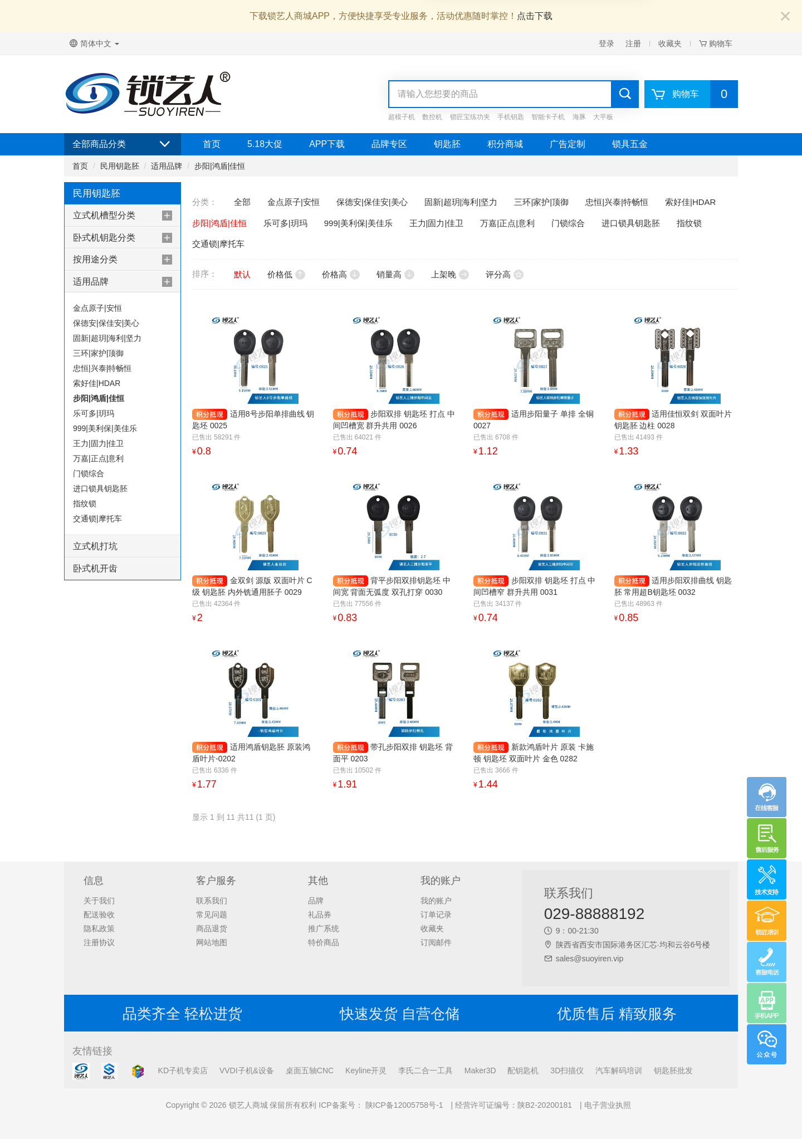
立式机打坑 (95, 546)
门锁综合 (88, 473)
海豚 (579, 117)
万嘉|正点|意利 (98, 458)
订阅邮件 (436, 942)
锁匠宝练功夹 (470, 117)
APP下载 (327, 144)
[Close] (785, 17)
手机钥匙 (510, 117)
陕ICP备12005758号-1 (403, 1105)
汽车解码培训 (618, 1070)
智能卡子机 (548, 117)
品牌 (316, 900)
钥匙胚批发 (673, 1070)
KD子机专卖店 (183, 1070)
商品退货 (211, 928)
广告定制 (567, 144)
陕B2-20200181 (544, 1105)
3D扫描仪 (567, 1070)
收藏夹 (670, 43)
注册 (633, 43)
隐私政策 (99, 928)
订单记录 (436, 914)
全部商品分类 (122, 144)
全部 (242, 202)
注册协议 (99, 942)
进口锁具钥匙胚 (100, 488)
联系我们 (211, 900)
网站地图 (211, 942)
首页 (212, 144)
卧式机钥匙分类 (104, 237)
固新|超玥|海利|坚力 (107, 338)
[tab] (122, 215)
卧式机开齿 (95, 568)
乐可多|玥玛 (93, 413)
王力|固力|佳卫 (98, 443)
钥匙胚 (447, 144)
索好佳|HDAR (96, 383)
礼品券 (319, 914)
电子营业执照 (607, 1105)
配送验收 (99, 914)
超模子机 (401, 117)
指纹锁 (84, 503)
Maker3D (480, 1070)
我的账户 (436, 900)
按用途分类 (95, 259)
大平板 (603, 117)
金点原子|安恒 (97, 308)
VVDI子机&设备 (246, 1070)
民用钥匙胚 (119, 166)
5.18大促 (264, 144)
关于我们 (99, 900)
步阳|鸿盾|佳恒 (219, 166)
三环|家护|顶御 (98, 353)
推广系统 (323, 928)
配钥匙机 (523, 1070)
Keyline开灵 (366, 1070)
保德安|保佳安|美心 (106, 323)
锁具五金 (630, 144)
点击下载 (534, 16)
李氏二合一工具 (425, 1070)
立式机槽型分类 (104, 215)
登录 (606, 43)
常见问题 (211, 914)
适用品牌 (166, 166)
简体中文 (94, 43)
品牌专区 (389, 144)
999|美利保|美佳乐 (105, 428)
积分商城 (505, 144)
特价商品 (323, 942)
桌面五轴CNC (310, 1070)
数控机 (432, 117)
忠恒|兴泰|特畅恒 (102, 368)
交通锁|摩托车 (97, 518)
